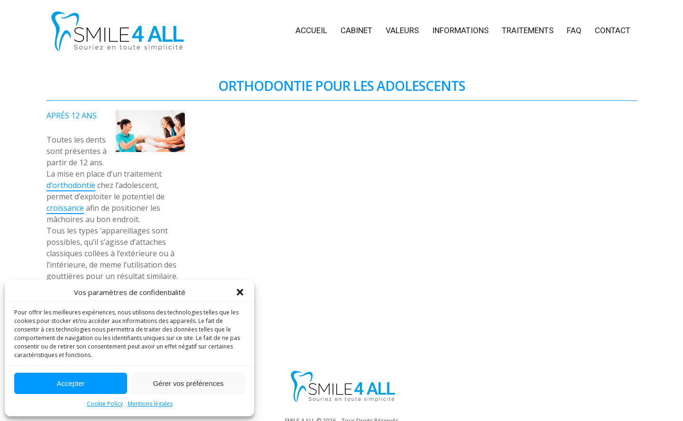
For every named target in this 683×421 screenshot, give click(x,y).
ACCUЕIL (311, 30)
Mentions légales (150, 404)
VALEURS (402, 30)
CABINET (356, 30)
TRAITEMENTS (528, 30)
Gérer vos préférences (188, 383)
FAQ (574, 30)
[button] (240, 292)
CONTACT (612, 30)
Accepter (70, 383)
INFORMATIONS (460, 30)
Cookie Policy (105, 404)
